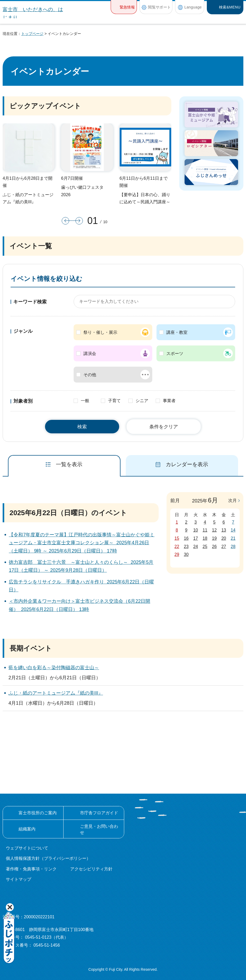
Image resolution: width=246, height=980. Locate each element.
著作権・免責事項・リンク (31, 869)
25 (205, 546)
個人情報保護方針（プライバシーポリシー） (48, 858)
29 (177, 554)
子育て (114, 400)
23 (186, 546)
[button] (124, 7)
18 (205, 538)
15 (177, 538)
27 (223, 546)
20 (223, 538)
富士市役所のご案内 (38, 813)
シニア (142, 400)
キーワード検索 (30, 301)
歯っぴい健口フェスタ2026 (82, 191)
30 (186, 554)
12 (214, 530)
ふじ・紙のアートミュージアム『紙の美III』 (28, 198)
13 (223, 530)
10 (195, 530)
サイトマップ (18, 879)
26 (214, 546)
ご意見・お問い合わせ (99, 829)
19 (214, 538)
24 (195, 546)
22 (177, 546)
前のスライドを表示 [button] (67, 220)
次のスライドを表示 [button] (77, 220)
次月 (232, 500)
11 (205, 530)
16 (186, 538)
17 (195, 538)
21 (233, 538)
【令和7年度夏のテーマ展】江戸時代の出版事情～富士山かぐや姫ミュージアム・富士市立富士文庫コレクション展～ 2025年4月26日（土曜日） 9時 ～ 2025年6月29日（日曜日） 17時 (81, 543)
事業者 (169, 400)
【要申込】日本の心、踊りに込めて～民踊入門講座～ (144, 198)
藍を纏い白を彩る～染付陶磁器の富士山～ (53, 667)
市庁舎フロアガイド (99, 813)
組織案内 (27, 829)
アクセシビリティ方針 (91, 869)
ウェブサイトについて (27, 848)
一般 (85, 400)
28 (233, 546)
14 (233, 530)
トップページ (32, 34)
